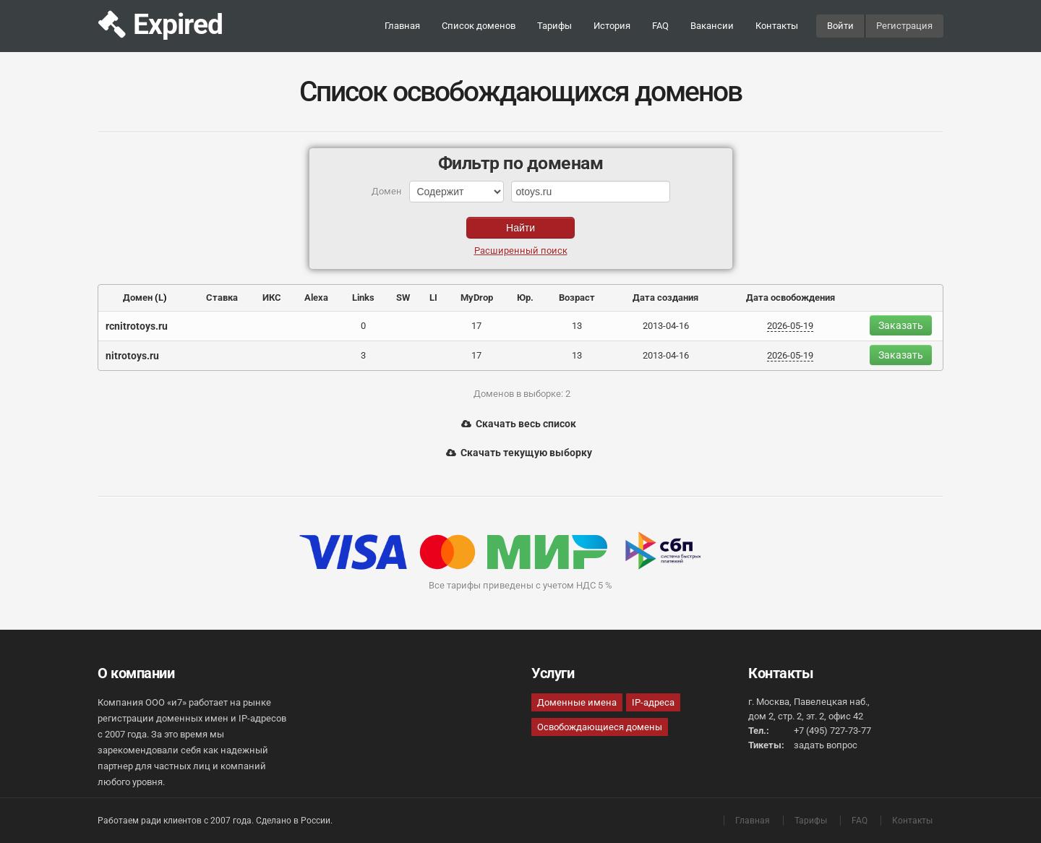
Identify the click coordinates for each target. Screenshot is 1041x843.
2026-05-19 (790, 325)
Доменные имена (577, 702)
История (612, 25)
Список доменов (478, 25)
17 (476, 325)
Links (363, 297)
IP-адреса (653, 702)
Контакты (776, 25)
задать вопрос (825, 745)
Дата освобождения (790, 297)
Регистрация (904, 25)
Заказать (900, 325)
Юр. (525, 297)
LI (433, 297)
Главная (402, 25)
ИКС (271, 297)
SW (403, 297)
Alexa (316, 297)
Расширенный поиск (520, 250)
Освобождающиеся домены (599, 727)
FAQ (660, 25)
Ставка (222, 297)
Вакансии (712, 25)
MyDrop (476, 297)
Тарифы (554, 25)
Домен (138, 297)
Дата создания (665, 297)
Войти (840, 25)
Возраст (577, 297)
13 (577, 325)
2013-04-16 (666, 325)
